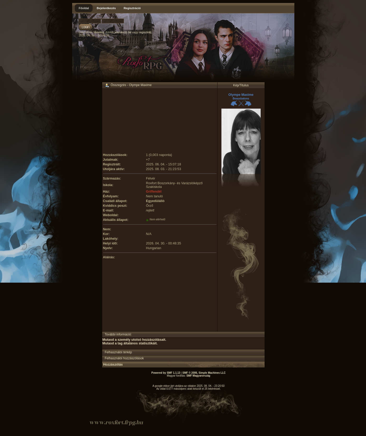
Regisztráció (132, 8)
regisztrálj (145, 32)
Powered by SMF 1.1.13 (165, 372)
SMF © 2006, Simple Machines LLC (204, 372)
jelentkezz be (123, 32)
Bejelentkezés (106, 8)
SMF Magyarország (198, 375)
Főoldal (84, 8)
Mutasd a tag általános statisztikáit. (130, 343)
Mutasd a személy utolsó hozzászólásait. (134, 340)
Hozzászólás (113, 364)
